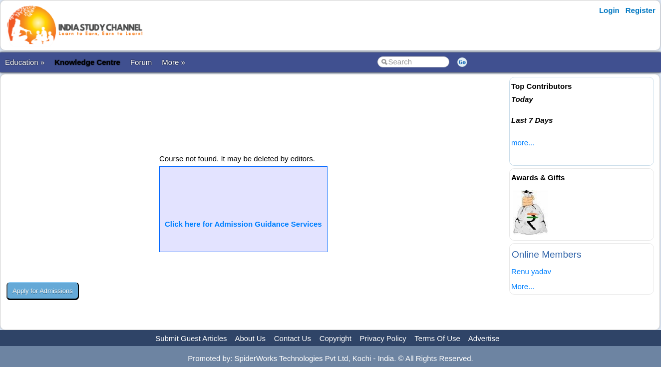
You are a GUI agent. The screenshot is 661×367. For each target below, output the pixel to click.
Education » (24, 62)
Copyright (335, 338)
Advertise (484, 338)
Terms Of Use (437, 338)
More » (173, 62)
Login (609, 10)
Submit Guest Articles (191, 338)
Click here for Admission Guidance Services (243, 224)
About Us (250, 338)
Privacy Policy (383, 338)
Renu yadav (531, 271)
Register (641, 10)
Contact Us (292, 338)
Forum (141, 62)
